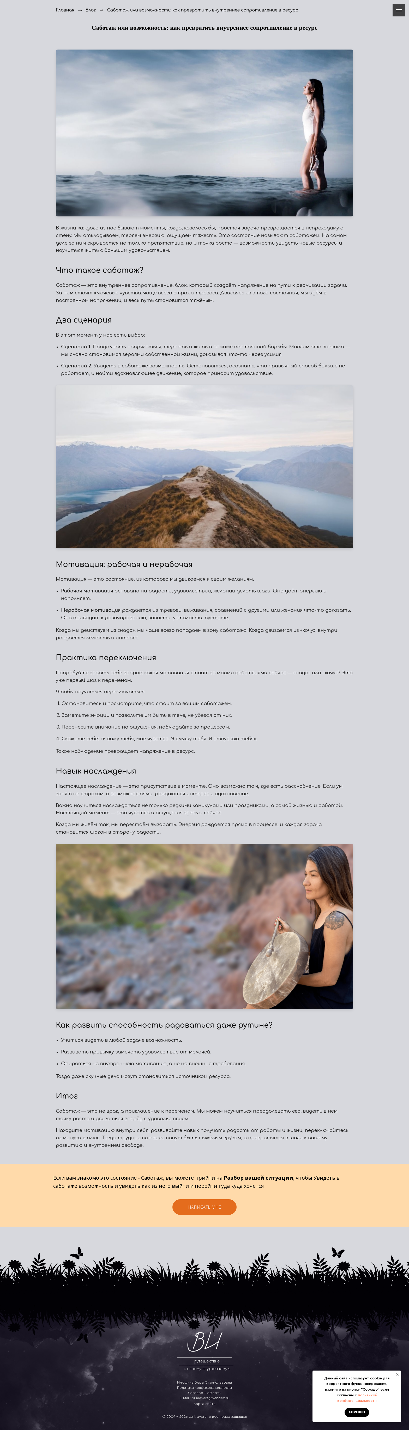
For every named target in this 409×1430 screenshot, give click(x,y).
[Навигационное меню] (399, 10)
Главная (65, 10)
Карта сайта (204, 1404)
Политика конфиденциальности (204, 1388)
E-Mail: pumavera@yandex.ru (204, 1398)
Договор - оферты (204, 1393)
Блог (91, 10)
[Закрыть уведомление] (397, 1374)
